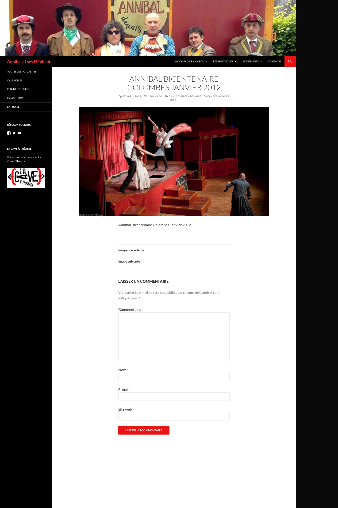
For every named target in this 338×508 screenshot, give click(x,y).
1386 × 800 (155, 96)
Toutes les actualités (21, 71)
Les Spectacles (223, 61)
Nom (123, 369)
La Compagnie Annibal (189, 61)
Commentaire (130, 309)
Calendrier (15, 80)
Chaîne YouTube (18, 89)
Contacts (274, 61)
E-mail (124, 389)
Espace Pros (15, 97)
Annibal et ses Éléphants (29, 61)
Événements (250, 61)
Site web (125, 409)
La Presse (13, 106)
